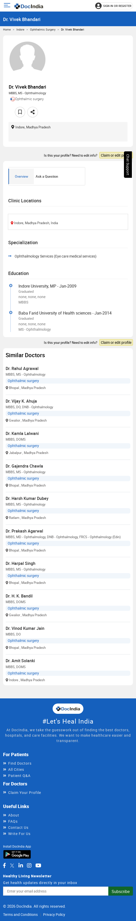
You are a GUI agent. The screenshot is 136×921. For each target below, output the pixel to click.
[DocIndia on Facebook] (4, 865)
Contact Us (18, 827)
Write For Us (19, 833)
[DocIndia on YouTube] (38, 865)
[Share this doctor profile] (32, 112)
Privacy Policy (54, 914)
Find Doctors (20, 763)
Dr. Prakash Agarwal (24, 531)
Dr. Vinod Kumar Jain (25, 628)
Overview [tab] (21, 176)
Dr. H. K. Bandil (19, 596)
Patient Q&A (19, 775)
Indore (20, 29)
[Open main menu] (8, 5)
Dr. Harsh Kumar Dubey (27, 498)
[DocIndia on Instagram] (29, 865)
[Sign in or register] (114, 5)
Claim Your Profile (24, 792)
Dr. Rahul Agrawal (22, 368)
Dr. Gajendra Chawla (24, 466)
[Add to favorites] (20, 112)
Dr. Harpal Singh (20, 563)
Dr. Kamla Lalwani (22, 433)
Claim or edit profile (116, 155)
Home (7, 29)
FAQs (13, 821)
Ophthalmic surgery (42, 29)
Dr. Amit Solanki (20, 660)
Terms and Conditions (20, 914)
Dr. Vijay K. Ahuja (21, 401)
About (13, 815)
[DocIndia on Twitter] (12, 865)
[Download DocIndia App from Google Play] (17, 854)
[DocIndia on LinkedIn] (20, 865)
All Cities (16, 769)
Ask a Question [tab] (47, 176)
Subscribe (121, 891)
